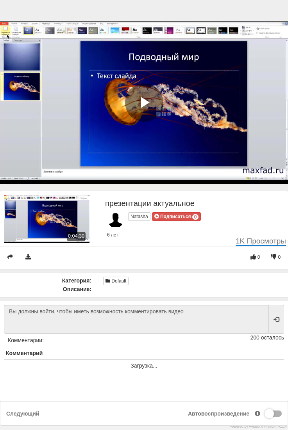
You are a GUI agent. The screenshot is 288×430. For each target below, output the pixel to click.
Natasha (139, 216)
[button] (176, 216)
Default (116, 281)
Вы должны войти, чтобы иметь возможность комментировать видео (136, 319)
